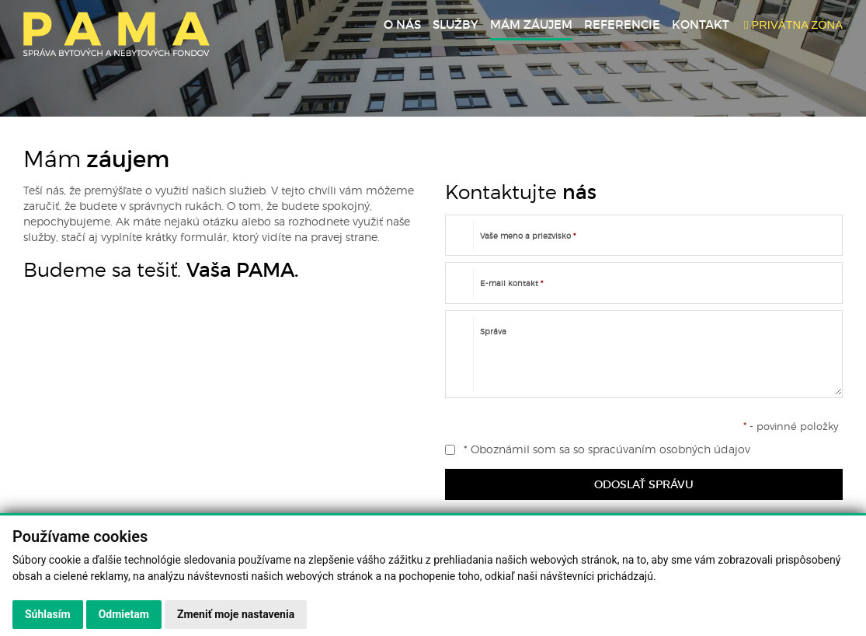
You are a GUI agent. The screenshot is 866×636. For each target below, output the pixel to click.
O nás (402, 25)
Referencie (622, 25)
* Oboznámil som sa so (597, 449)
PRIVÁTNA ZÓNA (793, 25)
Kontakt (700, 25)
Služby (455, 25)
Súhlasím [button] (48, 614)
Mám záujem (531, 25)
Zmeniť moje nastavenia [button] (235, 614)
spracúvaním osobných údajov (669, 449)
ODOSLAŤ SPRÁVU (644, 484)
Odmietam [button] (124, 614)
